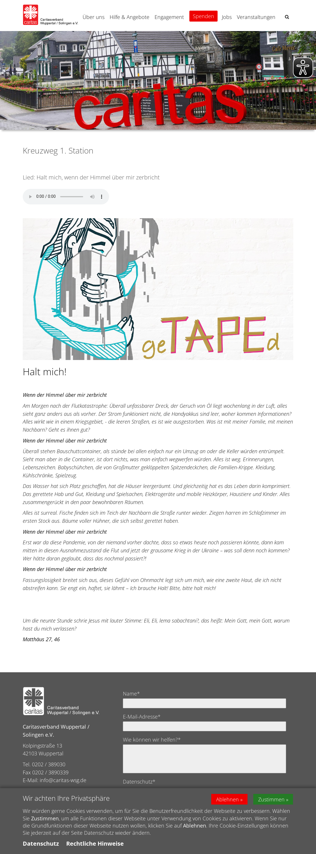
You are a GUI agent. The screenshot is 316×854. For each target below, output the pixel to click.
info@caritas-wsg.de (63, 780)
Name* (131, 693)
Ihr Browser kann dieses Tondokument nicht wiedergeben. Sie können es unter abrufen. (66, 196)
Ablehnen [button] (227, 799)
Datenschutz (41, 843)
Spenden (203, 16)
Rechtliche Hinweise (95, 843)
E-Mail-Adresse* (142, 716)
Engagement (169, 17)
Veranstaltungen (256, 17)
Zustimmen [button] (271, 799)
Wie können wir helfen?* (152, 739)
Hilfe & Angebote (129, 17)
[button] (287, 17)
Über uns (93, 17)
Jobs (227, 17)
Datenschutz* (139, 781)
